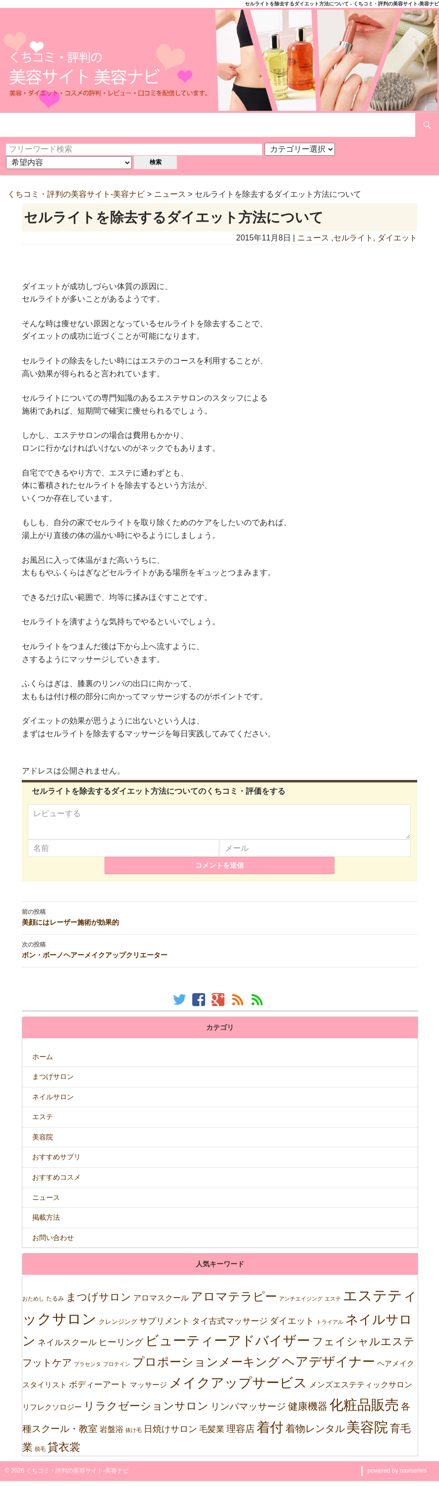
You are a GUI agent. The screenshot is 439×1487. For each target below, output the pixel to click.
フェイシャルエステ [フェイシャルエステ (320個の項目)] (363, 1347)
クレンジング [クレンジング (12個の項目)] (118, 1327)
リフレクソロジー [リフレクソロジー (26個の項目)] (52, 1413)
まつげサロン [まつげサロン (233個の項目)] (98, 1303)
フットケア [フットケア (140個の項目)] (47, 1368)
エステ (42, 1123)
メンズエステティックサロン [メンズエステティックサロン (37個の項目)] (360, 1390)
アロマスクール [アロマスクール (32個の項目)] (161, 1304)
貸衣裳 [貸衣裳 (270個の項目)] (64, 1453)
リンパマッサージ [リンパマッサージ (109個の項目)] (248, 1412)
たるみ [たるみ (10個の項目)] (55, 1304)
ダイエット (397, 238)
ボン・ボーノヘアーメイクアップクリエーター (219, 955)
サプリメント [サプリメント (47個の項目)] (164, 1327)
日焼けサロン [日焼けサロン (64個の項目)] (170, 1435)
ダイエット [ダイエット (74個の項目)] (292, 1327)
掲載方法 (46, 1223)
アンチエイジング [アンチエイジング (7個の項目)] (301, 1305)
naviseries (413, 1476)
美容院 (42, 1143)
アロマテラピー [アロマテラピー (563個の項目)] (234, 1302)
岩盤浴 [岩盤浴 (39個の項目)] (111, 1434)
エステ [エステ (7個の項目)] (333, 1305)
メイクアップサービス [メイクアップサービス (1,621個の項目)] (238, 1388)
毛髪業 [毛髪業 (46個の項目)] (211, 1435)
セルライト (353, 238)
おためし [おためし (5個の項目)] (33, 1305)
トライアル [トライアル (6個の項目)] (329, 1328)
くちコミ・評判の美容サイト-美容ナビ (76, 194)
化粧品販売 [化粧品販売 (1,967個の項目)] (364, 1411)
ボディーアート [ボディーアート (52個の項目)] (98, 1390)
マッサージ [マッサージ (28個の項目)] (148, 1390)
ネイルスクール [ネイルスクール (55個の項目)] (67, 1348)
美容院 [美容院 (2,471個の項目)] (367, 1433)
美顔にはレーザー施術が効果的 (219, 922)
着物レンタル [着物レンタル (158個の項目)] (315, 1434)
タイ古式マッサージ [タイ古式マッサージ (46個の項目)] (230, 1327)
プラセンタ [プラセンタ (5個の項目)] (87, 1370)
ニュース (170, 194)
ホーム (42, 1063)
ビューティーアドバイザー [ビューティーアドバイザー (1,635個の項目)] (227, 1346)
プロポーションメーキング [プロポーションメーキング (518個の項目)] (206, 1368)
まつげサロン (53, 1082)
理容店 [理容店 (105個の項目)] (240, 1434)
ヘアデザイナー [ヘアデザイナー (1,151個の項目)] (328, 1367)
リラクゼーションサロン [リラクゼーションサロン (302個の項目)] (146, 1412)
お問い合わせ (53, 1244)
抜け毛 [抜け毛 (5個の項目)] (133, 1436)
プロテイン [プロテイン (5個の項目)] (116, 1370)
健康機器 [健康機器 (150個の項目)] (308, 1412)
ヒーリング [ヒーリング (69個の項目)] (121, 1348)
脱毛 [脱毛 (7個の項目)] (40, 1455)
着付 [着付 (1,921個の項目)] (270, 1433)
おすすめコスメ (56, 1183)
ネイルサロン (53, 1103)
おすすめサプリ (56, 1163)
